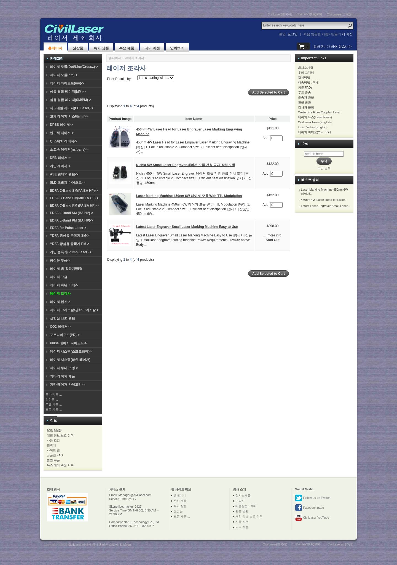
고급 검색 (324, 168)
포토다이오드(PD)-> (65, 335)
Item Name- (194, 119)
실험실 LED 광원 (62, 318)
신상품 (78, 48)
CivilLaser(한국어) (280, 14)
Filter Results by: (119, 79)
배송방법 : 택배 (308, 82)
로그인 (292, 34)
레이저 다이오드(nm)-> (67, 83)
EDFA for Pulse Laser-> (68, 228)
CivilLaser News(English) (315, 122)
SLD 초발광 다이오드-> (67, 183)
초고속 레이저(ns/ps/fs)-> (69, 149)
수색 (305, 144)
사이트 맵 (53, 450)
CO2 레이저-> (60, 327)
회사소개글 (305, 67)
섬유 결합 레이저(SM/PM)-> (70, 100)
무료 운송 (304, 92)
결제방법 (304, 77)
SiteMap (125, 544)
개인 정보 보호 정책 (60, 435)
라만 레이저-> (60, 166)
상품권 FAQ (55, 455)
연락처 (51, 445)
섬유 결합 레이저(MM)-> (68, 92)
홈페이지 (55, 48)
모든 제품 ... (53, 409)
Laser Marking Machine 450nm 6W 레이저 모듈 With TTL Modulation (189, 196)
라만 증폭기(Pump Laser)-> (71, 252)
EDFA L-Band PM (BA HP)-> (71, 220)
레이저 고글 (58, 277)
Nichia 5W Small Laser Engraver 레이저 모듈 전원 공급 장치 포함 (185, 165)
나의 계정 (152, 48)
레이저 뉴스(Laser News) (315, 117)
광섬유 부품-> (60, 260)
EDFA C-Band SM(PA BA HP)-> (74, 191)
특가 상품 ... (53, 394)
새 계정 (347, 34)
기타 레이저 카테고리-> (67, 385)
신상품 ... (51, 399)
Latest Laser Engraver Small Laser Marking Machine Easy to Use (187, 227)
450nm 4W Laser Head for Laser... (324, 199)
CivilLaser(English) (309, 14)
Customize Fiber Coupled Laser (319, 112)
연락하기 (177, 48)
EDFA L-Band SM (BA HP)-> (71, 213)
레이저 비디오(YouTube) (314, 132)
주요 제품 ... (53, 404)
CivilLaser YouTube (312, 517)
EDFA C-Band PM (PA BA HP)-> (74, 205)
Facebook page (309, 507)
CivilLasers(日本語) (340, 14)
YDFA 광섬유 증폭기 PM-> (69, 244)
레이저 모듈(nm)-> (63, 75)
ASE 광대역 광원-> (64, 174)
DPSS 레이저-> (61, 125)
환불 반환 (304, 102)
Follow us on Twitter (312, 498)
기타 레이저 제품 (62, 376)
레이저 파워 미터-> (64, 285)
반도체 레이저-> (62, 133)
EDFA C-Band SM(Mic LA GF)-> (74, 198)
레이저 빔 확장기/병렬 (66, 269)
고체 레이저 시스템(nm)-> (69, 116)
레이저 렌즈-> (60, 302)
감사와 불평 (306, 107)
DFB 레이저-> (60, 158)
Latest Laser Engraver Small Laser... (325, 205)
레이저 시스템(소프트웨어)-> (71, 351)
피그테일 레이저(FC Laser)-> (71, 108)
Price (273, 119)
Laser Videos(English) (313, 127)
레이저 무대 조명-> (64, 368)
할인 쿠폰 (53, 460)
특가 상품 (101, 48)
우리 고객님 (306, 72)
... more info (272, 235)
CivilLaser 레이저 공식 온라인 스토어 (93, 544)
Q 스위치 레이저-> (63, 141)
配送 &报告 (54, 430)
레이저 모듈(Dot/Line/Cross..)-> (74, 67)
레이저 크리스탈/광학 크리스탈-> (74, 310)
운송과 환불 (306, 97)
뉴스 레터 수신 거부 (60, 465)
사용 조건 (53, 440)
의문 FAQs (305, 87)
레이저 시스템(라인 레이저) (70, 360)
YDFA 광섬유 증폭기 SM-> (69, 236)
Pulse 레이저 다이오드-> (68, 343)
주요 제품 (127, 48)
